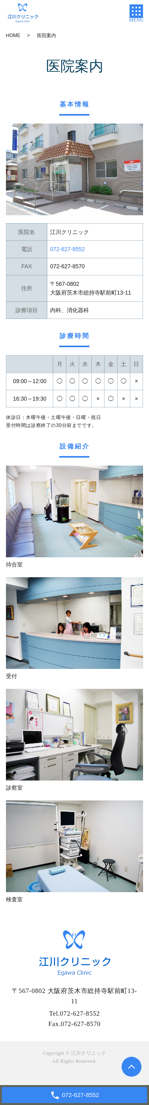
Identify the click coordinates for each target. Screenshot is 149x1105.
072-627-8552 (80, 1013)
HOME (13, 35)
